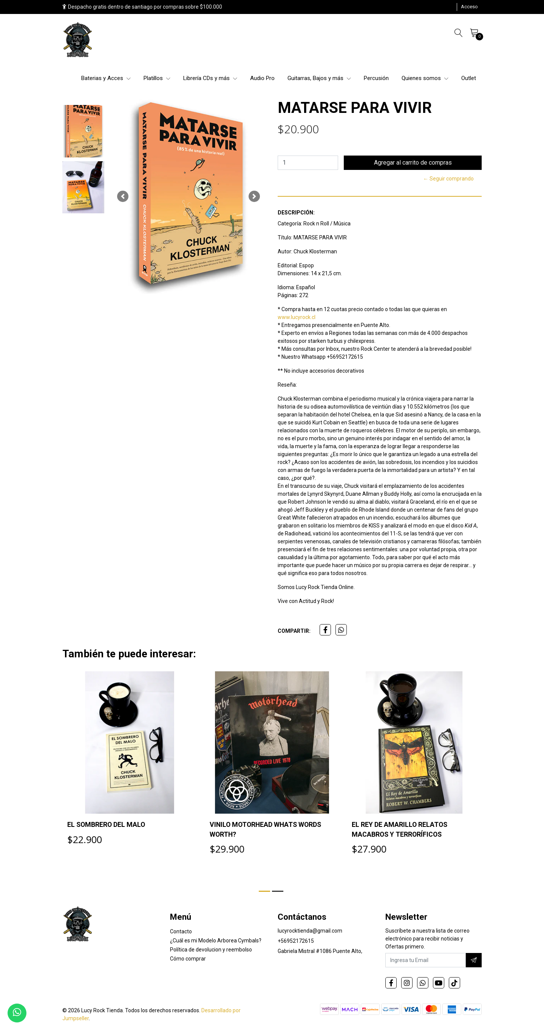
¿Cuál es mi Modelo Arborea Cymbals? (215, 942)
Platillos (157, 78)
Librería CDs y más (210, 78)
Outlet (468, 78)
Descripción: (296, 213)
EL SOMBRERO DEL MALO (107, 824)
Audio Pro (262, 78)
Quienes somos (425, 78)
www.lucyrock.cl (296, 317)
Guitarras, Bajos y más (319, 78)
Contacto (181, 933)
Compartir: (294, 631)
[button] (123, 196)
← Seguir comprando (448, 179)
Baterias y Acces (106, 78)
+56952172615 (296, 942)
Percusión (376, 78)
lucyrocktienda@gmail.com (310, 932)
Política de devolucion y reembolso (211, 951)
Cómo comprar (188, 960)
